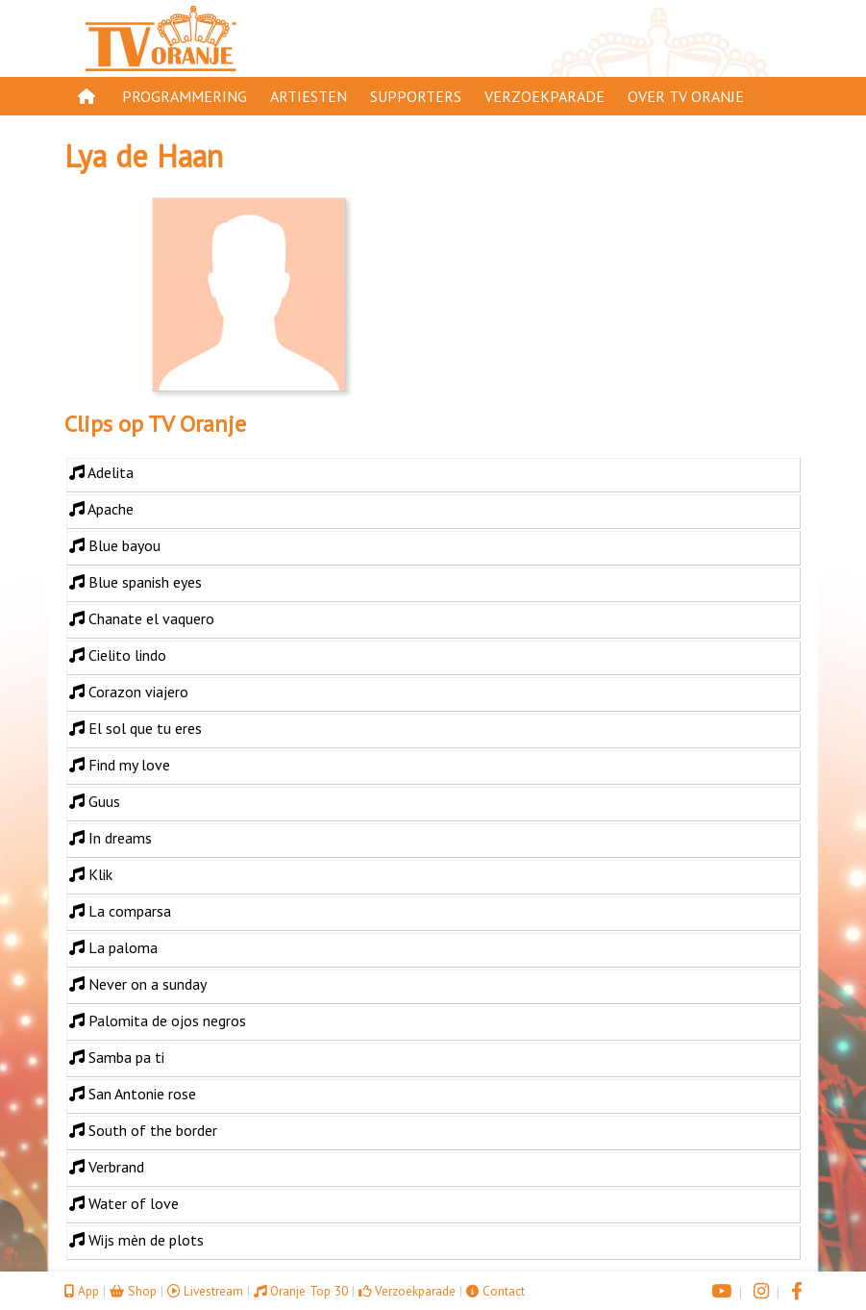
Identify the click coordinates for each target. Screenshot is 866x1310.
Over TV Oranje (686, 96)
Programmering (184, 96)
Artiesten (308, 96)
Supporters (415, 96)
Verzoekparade (544, 96)
